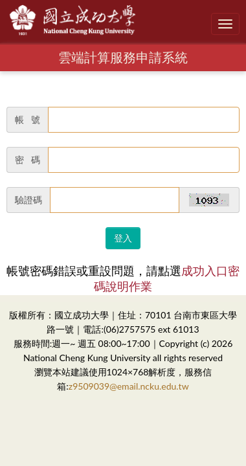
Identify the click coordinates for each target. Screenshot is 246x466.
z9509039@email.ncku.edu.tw (129, 386)
